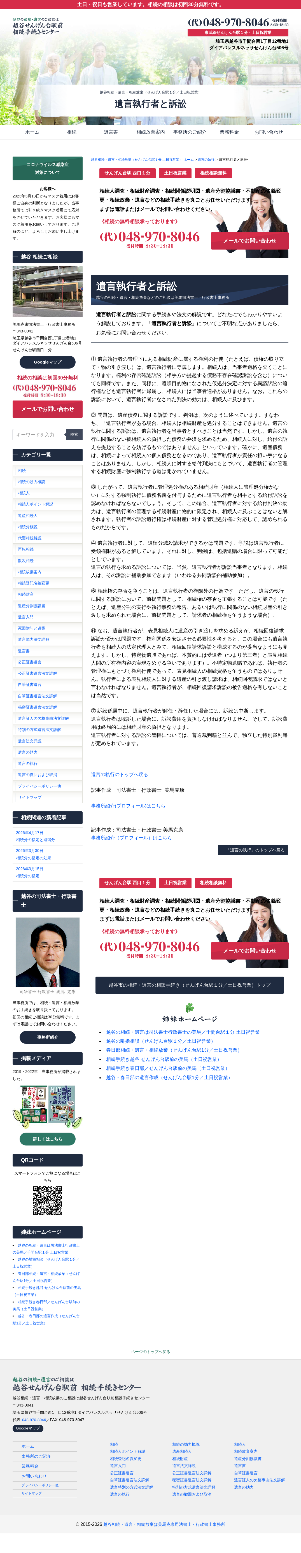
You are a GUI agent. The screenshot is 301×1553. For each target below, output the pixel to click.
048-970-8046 (34, 1437)
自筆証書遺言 (29, 698)
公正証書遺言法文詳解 (37, 686)
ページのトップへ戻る (150, 1369)
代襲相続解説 (29, 545)
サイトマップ (29, 816)
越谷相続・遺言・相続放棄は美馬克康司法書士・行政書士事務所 (164, 1543)
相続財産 (26, 604)
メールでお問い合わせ (48, 412)
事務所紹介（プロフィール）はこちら (134, 839)
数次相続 (26, 569)
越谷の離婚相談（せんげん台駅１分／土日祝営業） (164, 1040)
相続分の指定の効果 (47, 872)
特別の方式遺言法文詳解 (39, 745)
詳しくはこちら (47, 1156)
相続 (72, 133)
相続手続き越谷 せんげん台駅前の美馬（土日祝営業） (167, 1058)
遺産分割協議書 (31, 616)
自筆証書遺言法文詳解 (37, 710)
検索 (74, 438)
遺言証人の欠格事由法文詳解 (43, 734)
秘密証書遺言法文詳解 (37, 722)
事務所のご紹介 (189, 133)
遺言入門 (26, 628)
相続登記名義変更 (33, 592)
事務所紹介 (47, 1055)
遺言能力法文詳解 (33, 651)
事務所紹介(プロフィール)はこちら (130, 807)
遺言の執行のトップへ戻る (121, 776)
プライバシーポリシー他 (39, 804)
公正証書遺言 (29, 675)
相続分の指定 (47, 890)
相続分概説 (28, 534)
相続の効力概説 (31, 487)
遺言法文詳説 (29, 757)
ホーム (32, 133)
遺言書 (111, 133)
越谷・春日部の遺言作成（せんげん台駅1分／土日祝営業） (173, 1076)
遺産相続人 (28, 522)
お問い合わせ (269, 133)
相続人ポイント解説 (35, 510)
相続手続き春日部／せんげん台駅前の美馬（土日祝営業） (171, 1067)
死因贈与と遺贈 (31, 639)
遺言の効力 (28, 769)
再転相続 (26, 557)
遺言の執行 (28, 781)
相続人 (24, 498)
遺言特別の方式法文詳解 (131, 1505)
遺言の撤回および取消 (37, 792)
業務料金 (229, 133)
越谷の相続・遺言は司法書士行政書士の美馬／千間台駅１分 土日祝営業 (187, 1031)
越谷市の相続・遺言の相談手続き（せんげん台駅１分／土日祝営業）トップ (190, 983)
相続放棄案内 (151, 133)
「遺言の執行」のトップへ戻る (253, 848)
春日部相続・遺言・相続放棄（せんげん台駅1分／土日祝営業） (178, 1049)
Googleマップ (47, 364)
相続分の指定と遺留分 (47, 854)
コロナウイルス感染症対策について (47, 170)
